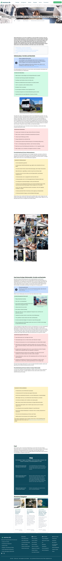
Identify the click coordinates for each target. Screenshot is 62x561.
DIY (42, 542)
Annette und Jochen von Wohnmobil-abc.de (37, 419)
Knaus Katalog (34, 544)
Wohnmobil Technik (45, 540)
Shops (53, 551)
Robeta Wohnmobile (25, 548)
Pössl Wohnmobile (25, 538)
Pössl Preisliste (34, 538)
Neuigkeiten (44, 546)
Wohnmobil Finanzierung (9, 549)
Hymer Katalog (34, 540)
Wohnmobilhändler (55, 547)
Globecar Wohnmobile (26, 546)
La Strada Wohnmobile (26, 542)
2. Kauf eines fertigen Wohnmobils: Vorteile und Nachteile (26, 50)
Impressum (54, 540)
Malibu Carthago (25, 544)
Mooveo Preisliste (35, 546)
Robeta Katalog (34, 550)
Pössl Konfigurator (45, 548)
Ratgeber (18, 20)
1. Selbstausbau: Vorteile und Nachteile (23, 47)
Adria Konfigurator (45, 550)
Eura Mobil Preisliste (35, 552)
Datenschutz (54, 538)
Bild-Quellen (54, 542)
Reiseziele (44, 544)
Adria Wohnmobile (25, 540)
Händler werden (55, 549)
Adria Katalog (34, 542)
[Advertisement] (31, 29)
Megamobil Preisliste (35, 548)
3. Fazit (16, 52)
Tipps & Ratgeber (26, 20)
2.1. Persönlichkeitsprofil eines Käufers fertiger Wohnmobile (26, 51)
